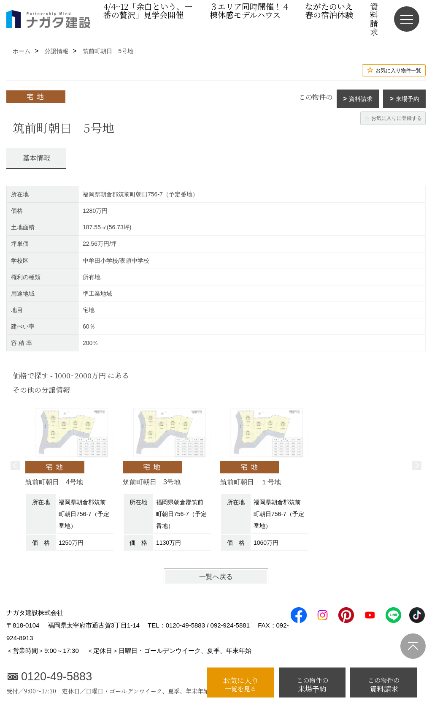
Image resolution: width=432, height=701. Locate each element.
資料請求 (361, 98)
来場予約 (407, 98)
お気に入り (240, 684)
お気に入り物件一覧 (398, 70)
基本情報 (36, 158)
